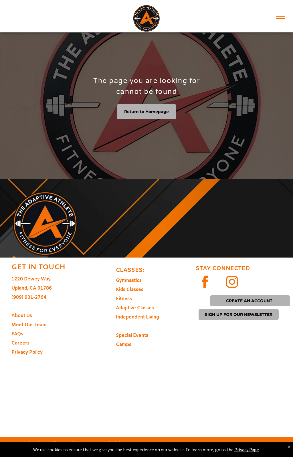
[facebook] (205, 282)
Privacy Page (246, 449)
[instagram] (232, 282)
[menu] (280, 16)
